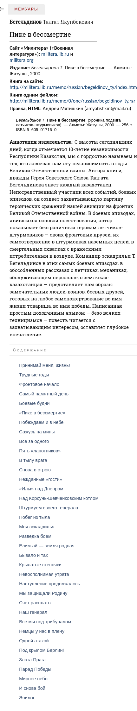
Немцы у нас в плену (41, 631)
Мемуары (26, 9)
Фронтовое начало (39, 384)
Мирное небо (33, 678)
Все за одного (34, 441)
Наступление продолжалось (49, 583)
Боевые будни (34, 403)
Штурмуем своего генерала (48, 507)
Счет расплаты (35, 602)
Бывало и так (33, 555)
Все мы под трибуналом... (47, 621)
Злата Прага (32, 659)
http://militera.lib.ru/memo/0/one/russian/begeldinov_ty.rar (72, 101)
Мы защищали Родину (43, 593)
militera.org (21, 60)
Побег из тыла (34, 517)
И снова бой (32, 688)
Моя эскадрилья (36, 526)
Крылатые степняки (40, 564)
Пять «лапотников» (40, 450)
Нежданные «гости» (40, 479)
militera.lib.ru (55, 54)
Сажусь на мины (37, 431)
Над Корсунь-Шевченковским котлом (58, 498)
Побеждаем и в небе (41, 422)
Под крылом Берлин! (41, 650)
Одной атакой (34, 640)
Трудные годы (34, 374)
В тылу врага (33, 460)
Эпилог (27, 697)
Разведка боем (35, 536)
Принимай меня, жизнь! (44, 365)
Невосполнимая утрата (44, 574)
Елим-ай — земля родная (47, 545)
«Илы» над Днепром (41, 488)
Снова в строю (35, 469)
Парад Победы (35, 669)
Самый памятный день (43, 393)
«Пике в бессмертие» (42, 412)
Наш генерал (33, 612)
